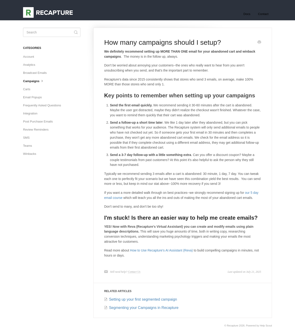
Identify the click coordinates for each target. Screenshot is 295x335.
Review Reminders (36, 129)
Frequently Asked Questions (42, 105)
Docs (246, 14)
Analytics (29, 64)
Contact (263, 14)
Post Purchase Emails (38, 121)
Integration (30, 113)
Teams (27, 145)
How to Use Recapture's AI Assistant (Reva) (161, 250)
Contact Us (134, 271)
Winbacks (29, 154)
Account (28, 56)
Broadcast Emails (35, 73)
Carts (26, 89)
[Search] (51, 32)
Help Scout (266, 325)
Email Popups (32, 97)
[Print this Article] (259, 42)
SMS (26, 137)
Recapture (232, 325)
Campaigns (33, 81)
